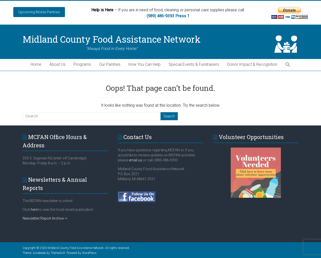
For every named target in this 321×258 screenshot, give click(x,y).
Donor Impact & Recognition (252, 64)
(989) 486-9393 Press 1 (168, 16)
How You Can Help (144, 64)
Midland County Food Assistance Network (112, 39)
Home (36, 64)
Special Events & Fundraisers (194, 64)
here (34, 210)
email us (135, 160)
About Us (57, 64)
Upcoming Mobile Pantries (39, 12)
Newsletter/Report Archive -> (45, 218)
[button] (287, 65)
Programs (82, 64)
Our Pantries (109, 64)
